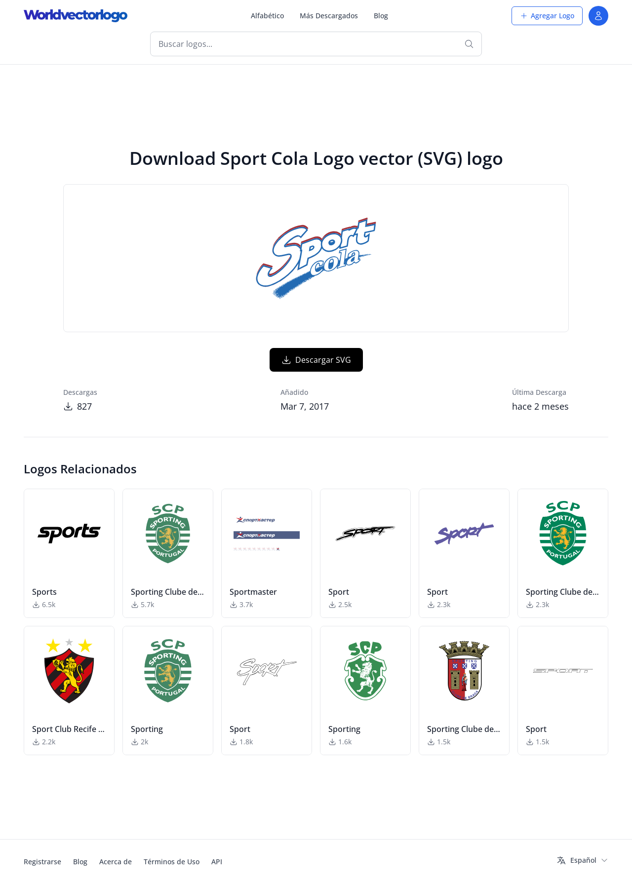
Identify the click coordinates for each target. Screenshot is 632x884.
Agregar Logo (547, 15)
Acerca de (115, 861)
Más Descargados (329, 15)
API (216, 861)
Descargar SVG (316, 359)
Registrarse (42, 861)
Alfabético (267, 15)
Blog (381, 15)
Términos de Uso (171, 861)
